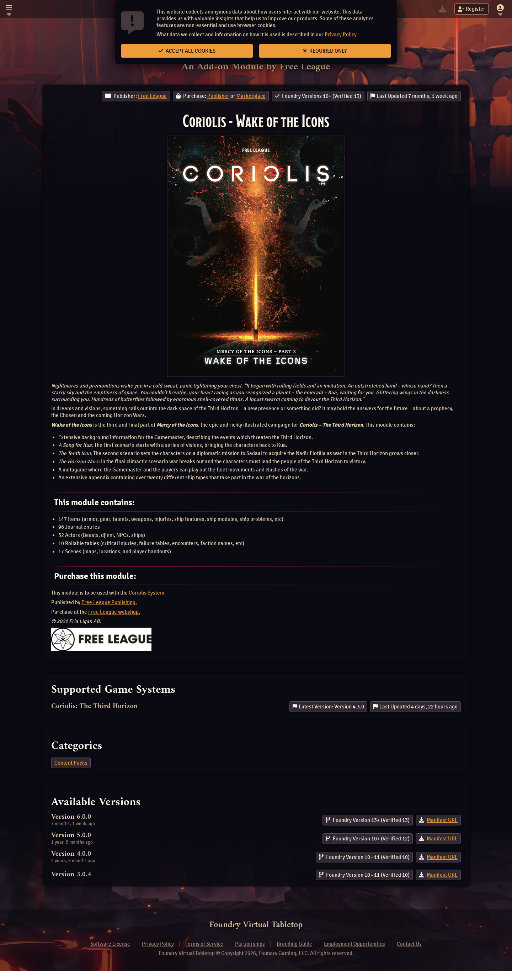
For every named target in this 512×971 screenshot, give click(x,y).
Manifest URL (442, 820)
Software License (110, 944)
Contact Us (409, 944)
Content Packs (70, 763)
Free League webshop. (114, 612)
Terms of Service (204, 944)
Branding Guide (294, 944)
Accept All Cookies (187, 51)
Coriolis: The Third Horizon (94, 706)
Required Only (325, 51)
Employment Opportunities (354, 944)
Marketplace (251, 96)
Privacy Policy (340, 34)
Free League (152, 96)
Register (471, 9)
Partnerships (250, 944)
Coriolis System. (147, 593)
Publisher (218, 96)
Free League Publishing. (109, 602)
